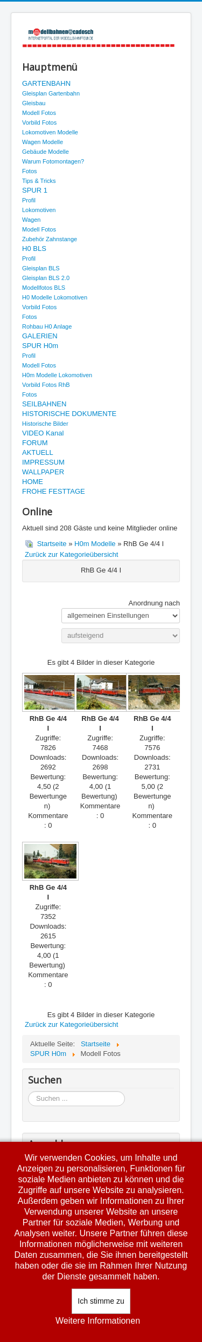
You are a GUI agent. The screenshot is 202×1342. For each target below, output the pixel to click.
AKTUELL (37, 452)
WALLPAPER (43, 472)
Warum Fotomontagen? (53, 161)
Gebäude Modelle (45, 151)
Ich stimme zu (101, 1301)
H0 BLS (34, 248)
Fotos (29, 171)
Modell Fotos (39, 113)
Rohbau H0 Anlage (47, 326)
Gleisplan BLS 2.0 (45, 278)
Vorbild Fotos (39, 122)
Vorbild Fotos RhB (46, 385)
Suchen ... (28, 1091)
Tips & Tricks (39, 181)
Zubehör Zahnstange (49, 239)
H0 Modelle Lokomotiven (54, 297)
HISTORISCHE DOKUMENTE (69, 414)
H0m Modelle (95, 544)
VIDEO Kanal (43, 433)
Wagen (31, 219)
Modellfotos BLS (43, 287)
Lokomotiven (38, 210)
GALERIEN (40, 336)
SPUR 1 (34, 190)
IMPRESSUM (43, 462)
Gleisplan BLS (41, 268)
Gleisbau (33, 103)
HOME (32, 482)
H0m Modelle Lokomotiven (57, 375)
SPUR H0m (40, 346)
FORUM (35, 443)
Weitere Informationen (97, 1320)
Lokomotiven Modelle (50, 132)
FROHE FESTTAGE (53, 491)
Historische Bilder (45, 423)
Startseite (52, 544)
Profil (29, 200)
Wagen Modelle (42, 142)
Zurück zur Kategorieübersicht (71, 554)
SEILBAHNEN (44, 404)
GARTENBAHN (46, 83)
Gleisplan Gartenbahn (51, 93)
